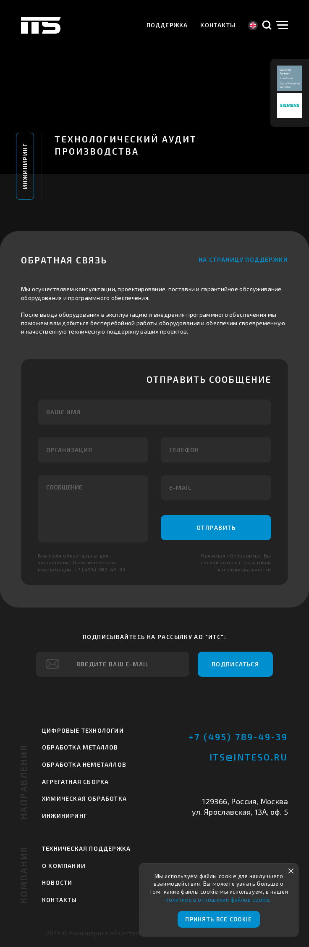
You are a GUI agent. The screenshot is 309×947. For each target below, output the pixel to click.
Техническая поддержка (86, 848)
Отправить (216, 527)
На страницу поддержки (243, 259)
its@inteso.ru (248, 757)
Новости (57, 882)
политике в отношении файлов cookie (217, 899)
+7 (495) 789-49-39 (238, 736)
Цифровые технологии (83, 730)
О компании (64, 865)
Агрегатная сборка (75, 781)
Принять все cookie (218, 919)
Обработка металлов (80, 747)
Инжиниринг (25, 166)
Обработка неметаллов (84, 764)
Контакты (218, 25)
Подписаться (235, 664)
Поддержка (167, 25)
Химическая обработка (84, 798)
